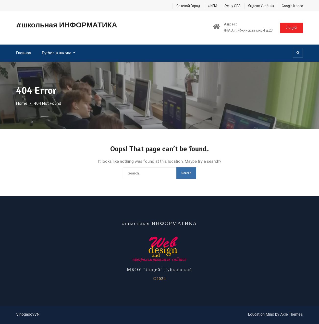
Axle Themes (291, 314)
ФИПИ (212, 6)
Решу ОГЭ (233, 6)
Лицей (291, 28)
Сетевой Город (188, 6)
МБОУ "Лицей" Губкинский (159, 269)
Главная (23, 52)
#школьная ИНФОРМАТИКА (66, 25)
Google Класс (292, 6)
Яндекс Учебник (261, 6)
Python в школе (56, 52)
